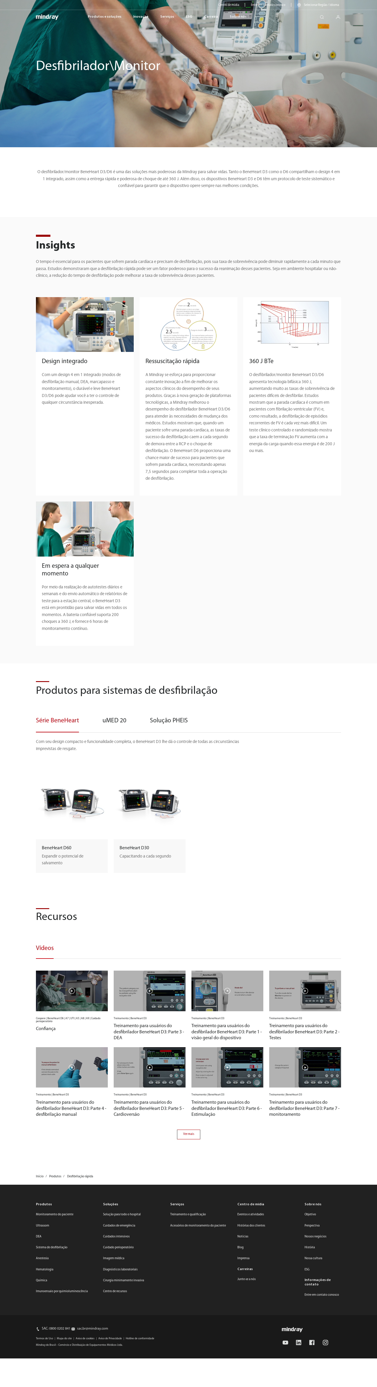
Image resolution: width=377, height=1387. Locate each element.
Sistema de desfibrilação (51, 1247)
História (310, 1247)
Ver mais (188, 1134)
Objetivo (310, 1214)
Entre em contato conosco (268, 5)
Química (41, 1280)
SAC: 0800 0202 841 (56, 1328)
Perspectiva (312, 1225)
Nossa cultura (313, 1258)
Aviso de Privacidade (110, 1338)
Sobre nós (238, 17)
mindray (47, 17)
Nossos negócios (315, 1236)
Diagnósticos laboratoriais (120, 1269)
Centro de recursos (115, 1291)
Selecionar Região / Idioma (321, 5)
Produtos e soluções (104, 17)
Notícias (242, 1236)
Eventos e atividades (250, 1214)
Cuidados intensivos (116, 1236)
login (340, 15)
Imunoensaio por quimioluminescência (62, 1291)
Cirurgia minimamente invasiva (123, 1280)
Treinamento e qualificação (188, 1214)
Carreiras (245, 1269)
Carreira (211, 17)
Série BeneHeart (57, 721)
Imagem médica (113, 1258)
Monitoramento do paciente (54, 1214)
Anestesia (42, 1258)
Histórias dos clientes (251, 1225)
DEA (39, 1236)
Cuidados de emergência (119, 1225)
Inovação (140, 17)
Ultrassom (42, 1225)
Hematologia (44, 1269)
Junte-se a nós (246, 1279)
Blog (240, 1247)
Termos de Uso (44, 1338)
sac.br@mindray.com (92, 1328)
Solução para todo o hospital (122, 1214)
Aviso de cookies (85, 1338)
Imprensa (243, 1258)
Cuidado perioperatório (118, 1247)
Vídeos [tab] (45, 948)
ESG (189, 17)
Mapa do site (64, 1338)
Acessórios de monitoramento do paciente (198, 1225)
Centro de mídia (228, 5)
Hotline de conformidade (140, 1338)
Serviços (167, 17)
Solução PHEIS (169, 721)
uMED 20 (114, 721)
